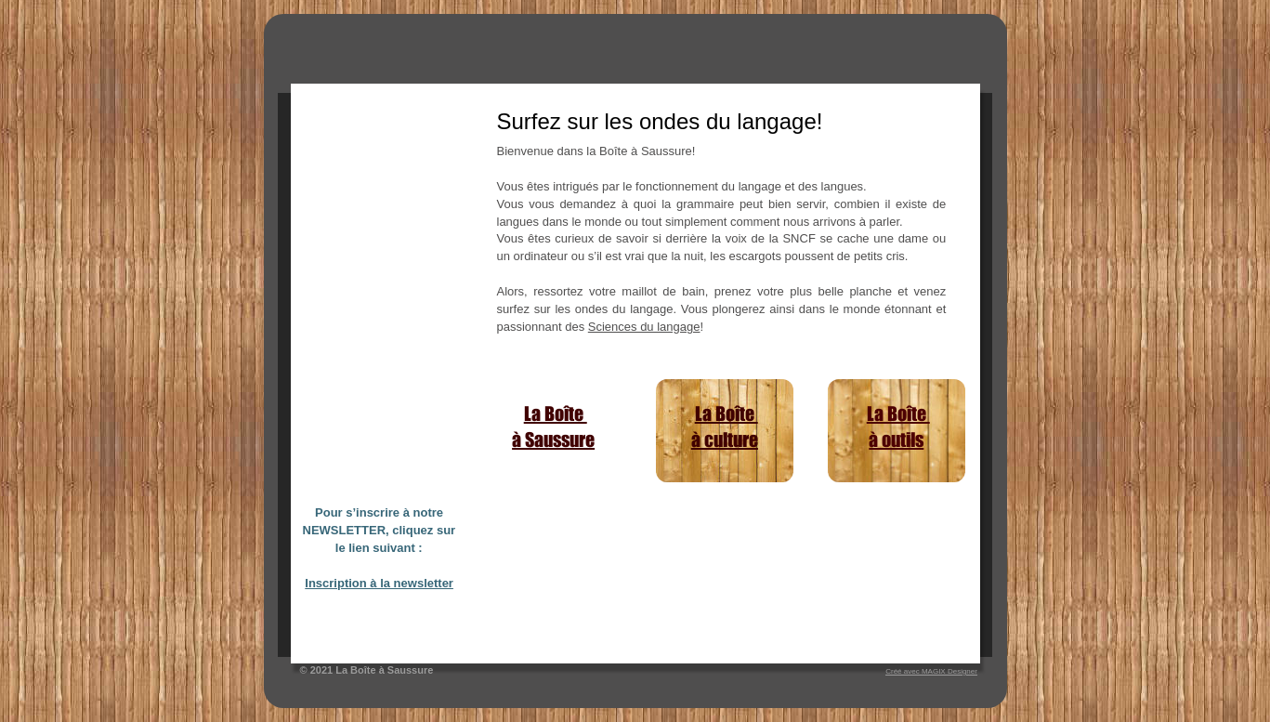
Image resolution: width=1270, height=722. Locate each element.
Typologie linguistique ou (547, 601)
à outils (896, 439)
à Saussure (553, 439)
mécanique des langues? (547, 632)
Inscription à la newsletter (379, 583)
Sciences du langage (644, 327)
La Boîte (555, 413)
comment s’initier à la (539, 617)
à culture (724, 439)
